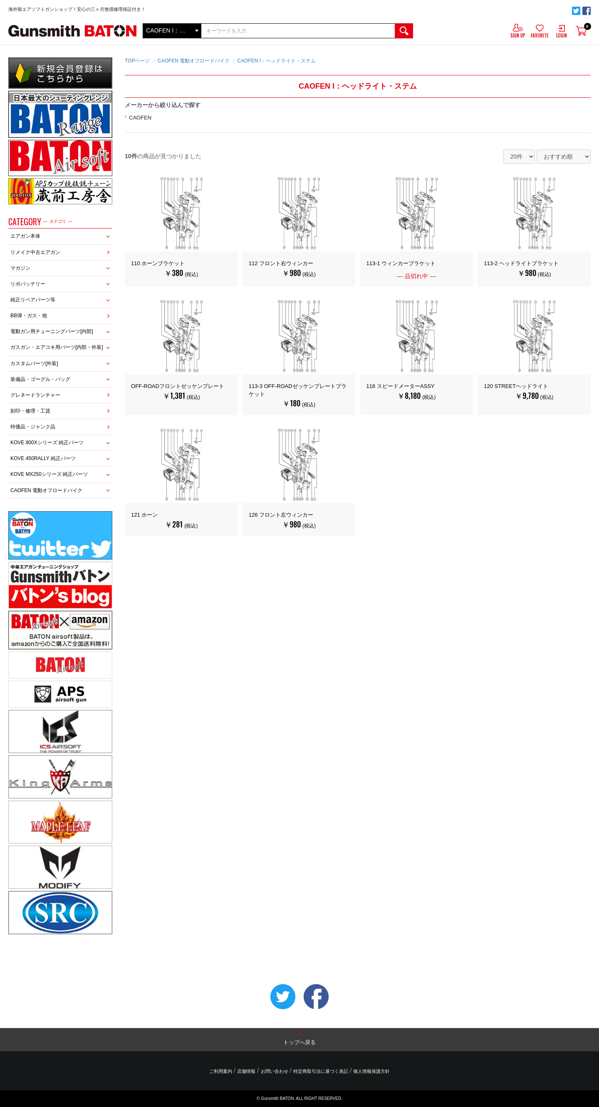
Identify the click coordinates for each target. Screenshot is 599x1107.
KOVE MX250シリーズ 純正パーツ (49, 474)
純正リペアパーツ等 (32, 300)
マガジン (20, 268)
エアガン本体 (25, 236)
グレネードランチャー (35, 395)
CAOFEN (140, 117)
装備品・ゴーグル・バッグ (40, 379)
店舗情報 (246, 1071)
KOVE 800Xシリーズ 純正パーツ (47, 442)
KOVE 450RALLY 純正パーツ (43, 458)
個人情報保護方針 (371, 1071)
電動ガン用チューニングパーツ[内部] (51, 331)
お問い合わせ (274, 1071)
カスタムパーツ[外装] (34, 363)
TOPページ (137, 61)
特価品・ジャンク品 (32, 427)
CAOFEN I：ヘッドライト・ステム (276, 61)
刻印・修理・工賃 (30, 411)
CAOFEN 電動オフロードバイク (46, 490)
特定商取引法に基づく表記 (320, 1071)
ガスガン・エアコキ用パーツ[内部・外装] (56, 347)
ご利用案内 (220, 1071)
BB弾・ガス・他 (28, 315)
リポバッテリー (27, 284)
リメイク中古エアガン (35, 252)
